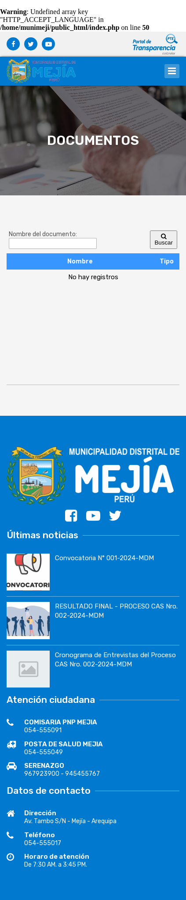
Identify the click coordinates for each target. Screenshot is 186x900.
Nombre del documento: (43, 234)
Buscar (163, 240)
